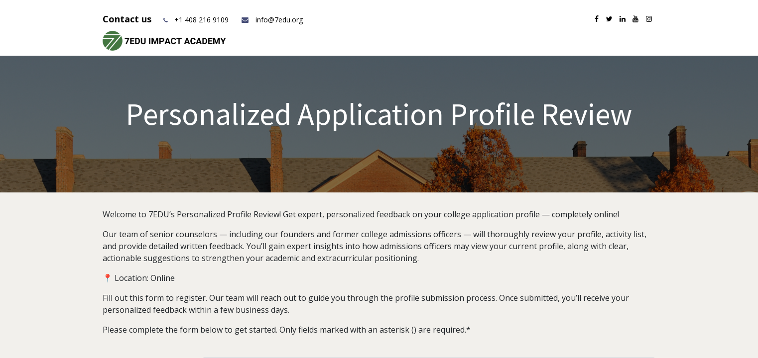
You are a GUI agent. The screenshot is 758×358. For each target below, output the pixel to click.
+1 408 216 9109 (201, 19)
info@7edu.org (272, 19)
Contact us (128, 19)
